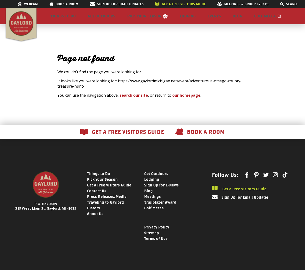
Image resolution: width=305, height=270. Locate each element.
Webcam (28, 4)
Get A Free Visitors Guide (109, 192)
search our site (134, 102)
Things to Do (63, 19)
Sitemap (151, 239)
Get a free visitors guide (180, 4)
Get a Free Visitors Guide (239, 195)
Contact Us (96, 197)
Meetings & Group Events (243, 4)
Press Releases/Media (107, 203)
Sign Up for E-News (161, 192)
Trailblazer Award (160, 209)
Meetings (152, 203)
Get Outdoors (101, 19)
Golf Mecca (265, 19)
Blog (237, 19)
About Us (95, 220)
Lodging (188, 19)
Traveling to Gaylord (105, 209)
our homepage (186, 102)
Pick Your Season (144, 19)
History (93, 214)
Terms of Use (156, 245)
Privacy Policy (156, 234)
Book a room (63, 4)
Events (214, 19)
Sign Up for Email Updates (117, 4)
